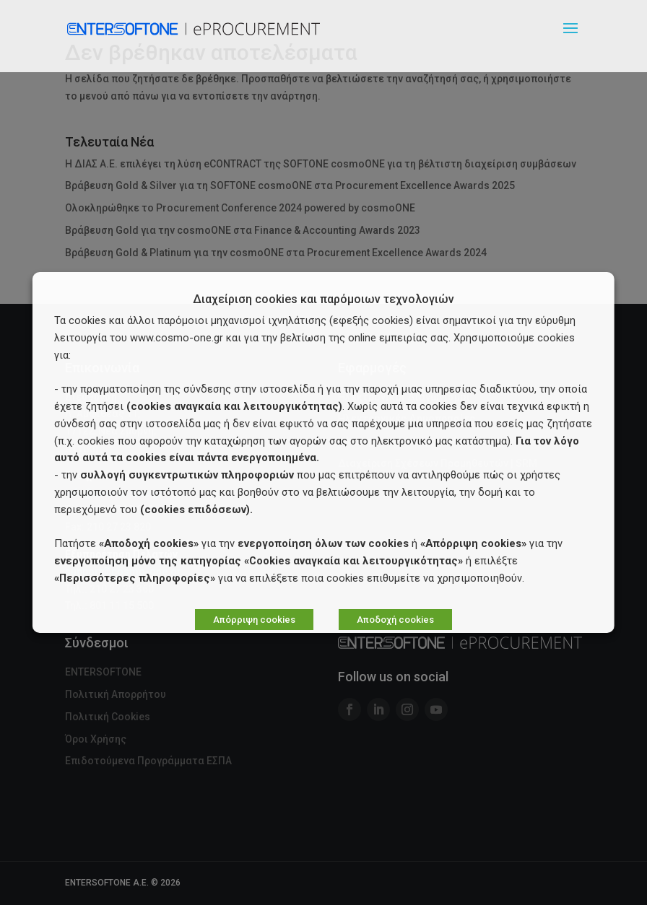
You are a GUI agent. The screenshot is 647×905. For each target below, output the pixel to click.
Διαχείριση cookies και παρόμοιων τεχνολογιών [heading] (323, 300)
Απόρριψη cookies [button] (254, 619)
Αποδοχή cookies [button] (395, 619)
